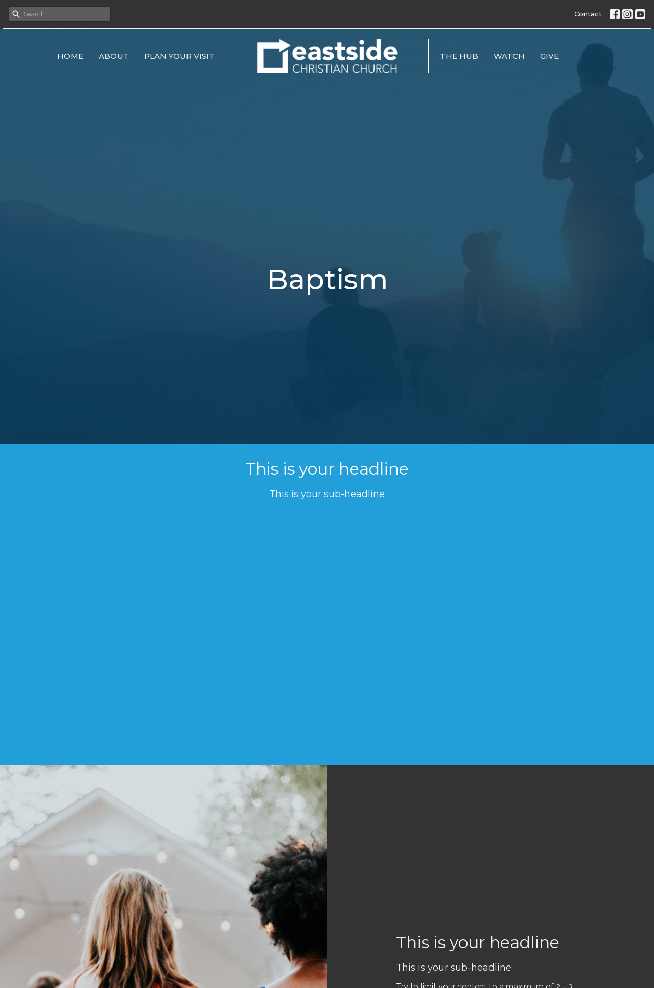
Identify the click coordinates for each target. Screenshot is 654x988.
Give (549, 56)
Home (70, 56)
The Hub (459, 56)
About (114, 56)
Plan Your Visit (179, 56)
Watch (509, 56)
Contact (588, 14)
